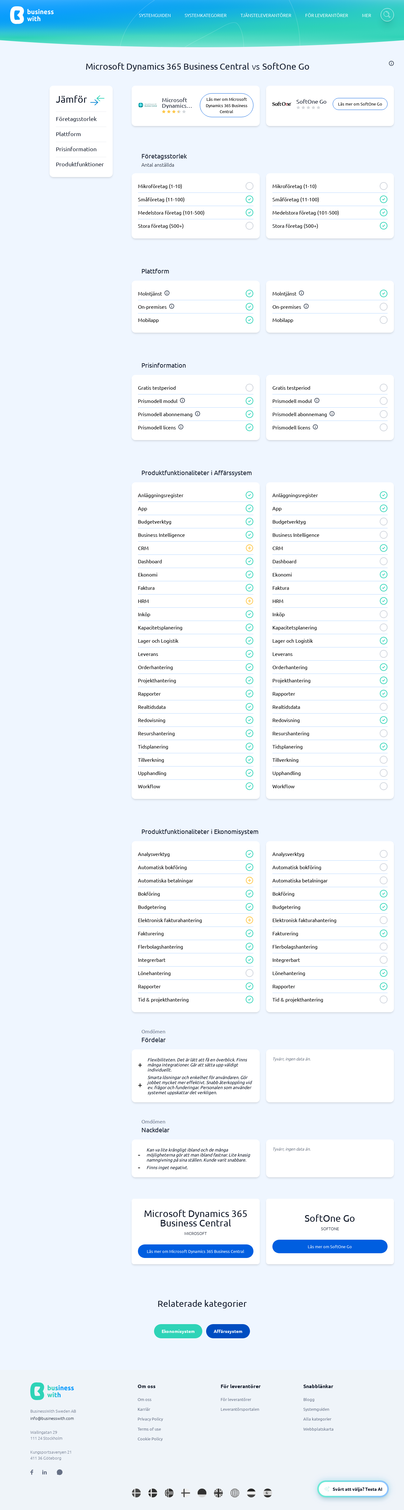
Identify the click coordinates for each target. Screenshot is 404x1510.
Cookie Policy (150, 1438)
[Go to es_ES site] (267, 1493)
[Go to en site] (234, 1493)
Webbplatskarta (318, 1429)
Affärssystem (228, 1331)
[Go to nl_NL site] (251, 1493)
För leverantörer (236, 1399)
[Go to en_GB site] (218, 1493)
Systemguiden (316, 1409)
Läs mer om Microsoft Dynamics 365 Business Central (226, 105)
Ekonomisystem (178, 1331)
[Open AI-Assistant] (353, 1488)
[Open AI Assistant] (59, 1472)
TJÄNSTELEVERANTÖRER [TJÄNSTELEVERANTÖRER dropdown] (266, 15)
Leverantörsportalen (240, 1409)
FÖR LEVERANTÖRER (326, 15)
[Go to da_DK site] (152, 1493)
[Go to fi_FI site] (185, 1493)
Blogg (309, 1399)
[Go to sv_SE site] (136, 1493)
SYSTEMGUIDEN (155, 15)
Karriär (144, 1409)
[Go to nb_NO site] (169, 1493)
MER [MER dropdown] (366, 15)
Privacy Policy (150, 1418)
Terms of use (149, 1429)
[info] (391, 63)
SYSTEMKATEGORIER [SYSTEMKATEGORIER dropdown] (206, 15)
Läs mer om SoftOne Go (360, 103)
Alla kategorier (317, 1418)
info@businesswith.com (52, 1418)
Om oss (145, 1399)
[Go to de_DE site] (202, 1493)
